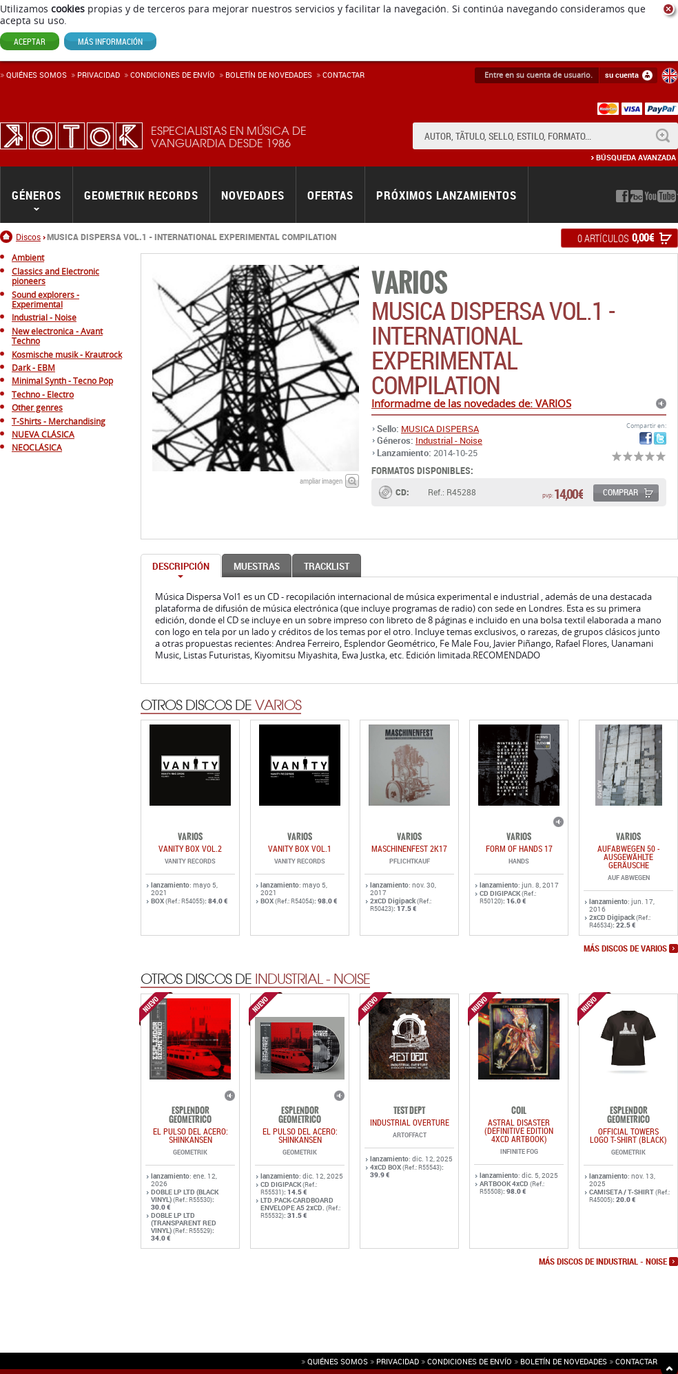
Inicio (8, 236)
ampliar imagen (321, 480)
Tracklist (326, 566)
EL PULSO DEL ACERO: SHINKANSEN (190, 1135)
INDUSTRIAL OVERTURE (409, 1122)
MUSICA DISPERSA (440, 428)
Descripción (180, 566)
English (669, 75)
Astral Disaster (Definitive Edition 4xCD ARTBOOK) (518, 1130)
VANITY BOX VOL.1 (299, 848)
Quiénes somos (36, 74)
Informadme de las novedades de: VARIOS (471, 403)
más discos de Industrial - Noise (603, 1261)
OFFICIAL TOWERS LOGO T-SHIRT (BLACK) (628, 1135)
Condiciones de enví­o (172, 74)
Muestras (257, 566)
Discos (28, 236)
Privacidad (98, 74)
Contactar (343, 74)
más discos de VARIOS (625, 948)
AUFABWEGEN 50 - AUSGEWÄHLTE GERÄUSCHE (628, 856)
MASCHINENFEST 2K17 (409, 848)
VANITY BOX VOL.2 (190, 848)
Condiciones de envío (469, 1361)
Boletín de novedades (268, 74)
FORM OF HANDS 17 (519, 848)
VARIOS (409, 283)
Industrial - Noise (448, 440)
